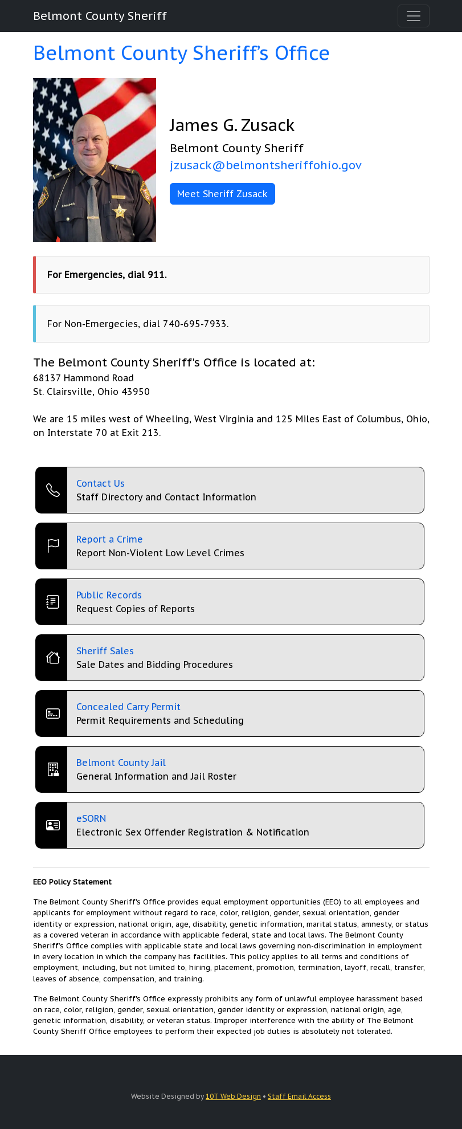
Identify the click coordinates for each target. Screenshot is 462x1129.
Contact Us (100, 483)
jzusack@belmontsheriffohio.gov (266, 165)
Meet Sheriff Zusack (222, 193)
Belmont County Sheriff (100, 16)
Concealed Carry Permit (128, 706)
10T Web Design (233, 1096)
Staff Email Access (299, 1096)
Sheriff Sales (105, 651)
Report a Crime (109, 539)
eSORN (91, 818)
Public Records (109, 595)
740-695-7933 (195, 323)
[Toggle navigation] (414, 16)
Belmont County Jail (121, 762)
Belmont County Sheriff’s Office (181, 52)
